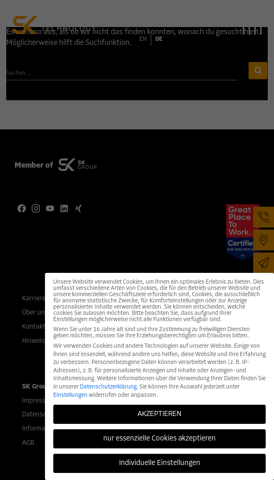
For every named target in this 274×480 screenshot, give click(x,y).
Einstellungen (70, 395)
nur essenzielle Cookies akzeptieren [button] (159, 438)
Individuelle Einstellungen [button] (159, 463)
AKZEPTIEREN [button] (159, 414)
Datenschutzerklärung (108, 387)
